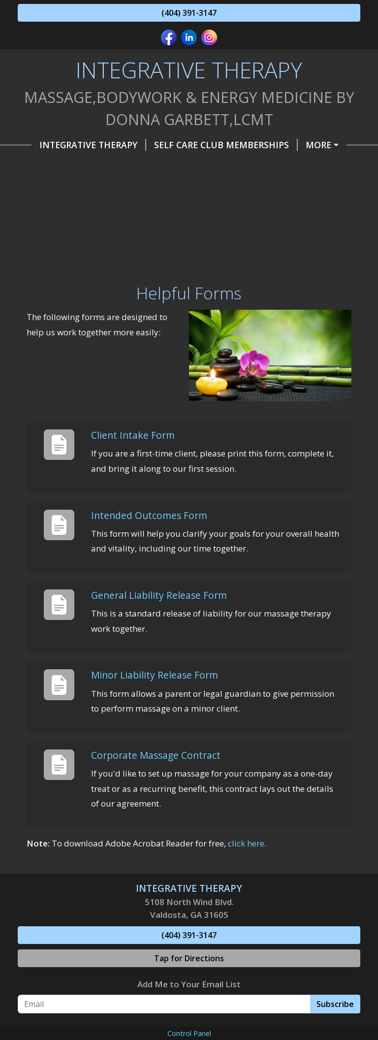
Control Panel (189, 1033)
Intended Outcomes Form (149, 515)
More (318, 145)
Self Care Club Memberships (226, 145)
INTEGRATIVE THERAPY (92, 145)
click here (246, 843)
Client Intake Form (133, 435)
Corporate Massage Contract (155, 755)
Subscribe (335, 1004)
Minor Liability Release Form (154, 675)
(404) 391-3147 (189, 12)
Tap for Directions (189, 958)
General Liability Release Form (159, 595)
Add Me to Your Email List (189, 984)
